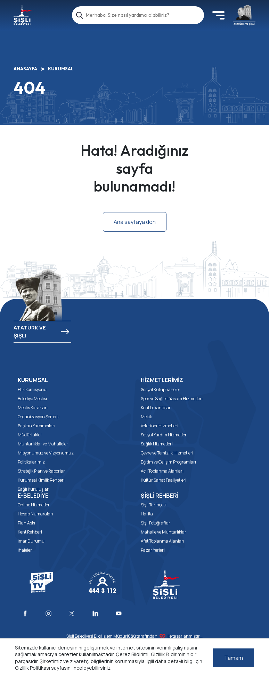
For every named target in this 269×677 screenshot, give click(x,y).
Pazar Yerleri (153, 550)
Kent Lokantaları (156, 408)
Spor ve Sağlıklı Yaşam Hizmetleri (172, 399)
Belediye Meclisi (32, 399)
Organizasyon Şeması (38, 417)
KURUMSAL (61, 68)
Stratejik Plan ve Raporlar (41, 471)
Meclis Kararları (33, 408)
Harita (147, 514)
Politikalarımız (31, 462)
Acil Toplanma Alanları (162, 471)
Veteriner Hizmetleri (159, 426)
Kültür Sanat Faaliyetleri (163, 480)
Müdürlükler (30, 435)
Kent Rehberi (30, 532)
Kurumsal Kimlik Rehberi (41, 480)
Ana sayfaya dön (135, 222)
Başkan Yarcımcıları (36, 426)
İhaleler (25, 550)
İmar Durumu (31, 541)
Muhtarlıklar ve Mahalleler (43, 444)
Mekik (146, 417)
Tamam (233, 658)
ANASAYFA (25, 68)
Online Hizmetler (34, 505)
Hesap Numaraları (35, 514)
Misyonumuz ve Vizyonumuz (46, 453)
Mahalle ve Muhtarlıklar (163, 532)
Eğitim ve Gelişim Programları (168, 462)
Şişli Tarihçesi (153, 505)
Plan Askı (26, 523)
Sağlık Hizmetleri (157, 444)
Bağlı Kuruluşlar (33, 489)
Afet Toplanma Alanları (162, 541)
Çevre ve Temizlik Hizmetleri (167, 453)
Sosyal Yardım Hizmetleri (164, 435)
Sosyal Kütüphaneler (160, 389)
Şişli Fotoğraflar (155, 523)
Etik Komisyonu (32, 389)
